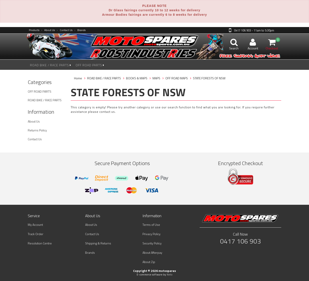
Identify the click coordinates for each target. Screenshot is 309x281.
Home (78, 78)
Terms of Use (151, 224)
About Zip (148, 262)
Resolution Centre (40, 243)
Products (34, 30)
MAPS (156, 78)
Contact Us (64, 30)
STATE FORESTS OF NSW (209, 78)
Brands (80, 30)
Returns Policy (37, 130)
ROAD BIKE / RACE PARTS (50, 65)
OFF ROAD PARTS (90, 65)
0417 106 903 (240, 241)
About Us (48, 30)
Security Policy (152, 243)
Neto (170, 274)
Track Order (35, 234)
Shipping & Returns (98, 243)
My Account (35, 224)
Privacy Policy (151, 234)
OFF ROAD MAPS (176, 78)
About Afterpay (152, 252)
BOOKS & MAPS (136, 78)
